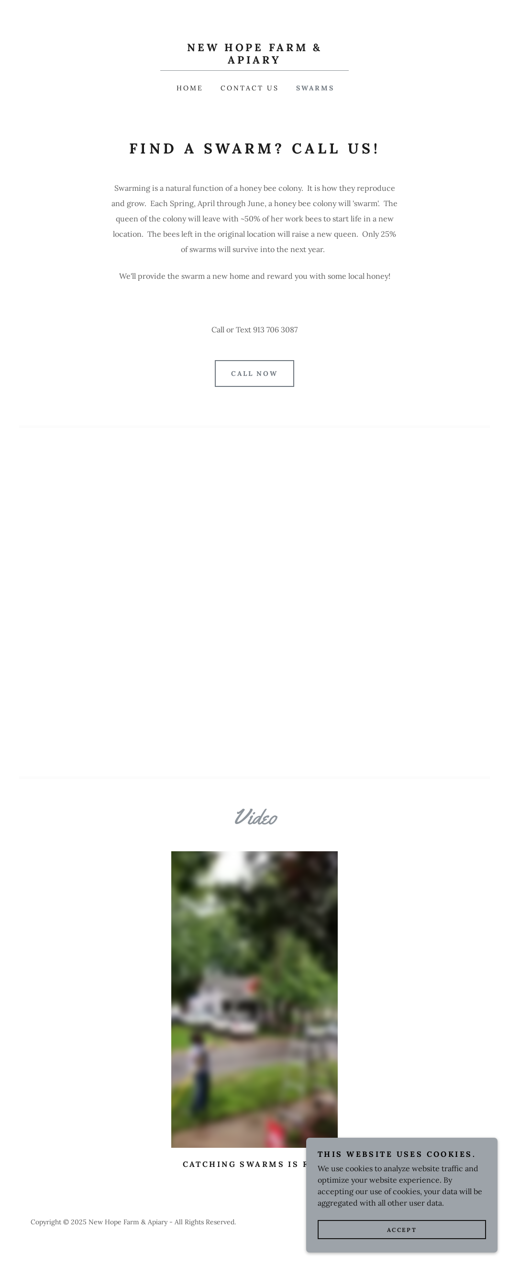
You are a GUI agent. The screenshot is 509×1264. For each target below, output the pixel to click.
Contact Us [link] (250, 88)
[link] (254, 61)
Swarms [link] (315, 88)
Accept (402, 1229)
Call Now (254, 373)
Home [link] (190, 88)
